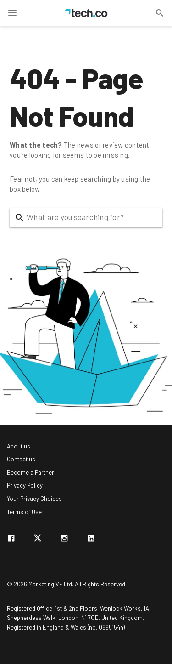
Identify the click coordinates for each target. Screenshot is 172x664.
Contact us (21, 459)
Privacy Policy (25, 485)
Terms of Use (24, 512)
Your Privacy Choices (34, 498)
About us (18, 446)
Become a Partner (30, 472)
